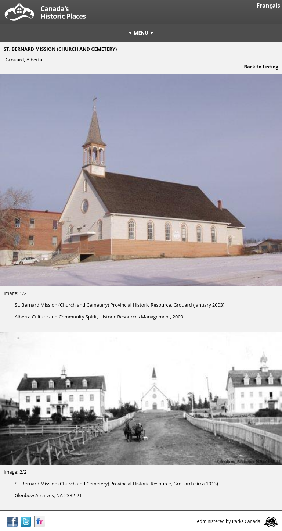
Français (268, 6)
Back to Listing (261, 66)
